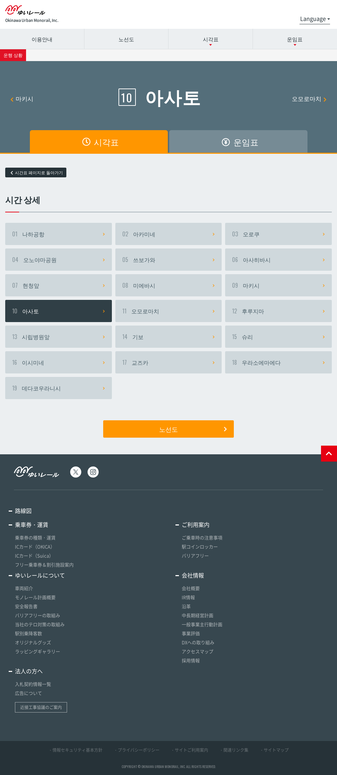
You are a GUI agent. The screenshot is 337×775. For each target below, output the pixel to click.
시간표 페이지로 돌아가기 (36, 172)
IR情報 (188, 597)
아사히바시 (278, 259)
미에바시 (168, 285)
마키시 (21, 98)
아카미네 (168, 234)
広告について (28, 693)
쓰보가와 (168, 259)
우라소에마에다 (278, 362)
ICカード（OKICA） (35, 546)
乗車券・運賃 (31, 524)
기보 (168, 336)
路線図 (23, 510)
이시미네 (58, 362)
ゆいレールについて (40, 575)
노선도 (126, 39)
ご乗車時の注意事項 (202, 537)
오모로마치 (309, 98)
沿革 (186, 606)
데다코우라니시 (58, 388)
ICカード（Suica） (34, 555)
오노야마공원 (58, 259)
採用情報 (191, 660)
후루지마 (278, 311)
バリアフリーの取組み (37, 615)
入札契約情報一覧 (33, 684)
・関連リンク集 (233, 750)
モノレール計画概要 (35, 597)
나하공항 (58, 234)
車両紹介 (24, 588)
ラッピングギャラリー (37, 651)
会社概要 (191, 588)
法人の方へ (29, 671)
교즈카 (168, 362)
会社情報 (193, 575)
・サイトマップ (274, 750)
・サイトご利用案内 (189, 750)
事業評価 (191, 633)
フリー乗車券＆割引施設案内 (44, 564)
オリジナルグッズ (33, 642)
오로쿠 (278, 234)
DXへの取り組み (198, 642)
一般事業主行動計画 (202, 624)
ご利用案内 (195, 524)
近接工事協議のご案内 (41, 707)
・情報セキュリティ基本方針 (75, 750)
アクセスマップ (197, 651)
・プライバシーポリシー (136, 750)
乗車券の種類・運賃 (35, 537)
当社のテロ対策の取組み (40, 624)
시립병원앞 (58, 336)
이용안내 (42, 39)
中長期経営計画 (197, 615)
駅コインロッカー (200, 546)
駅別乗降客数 (28, 633)
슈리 (278, 336)
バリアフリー (195, 555)
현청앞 (58, 285)
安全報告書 (26, 606)
